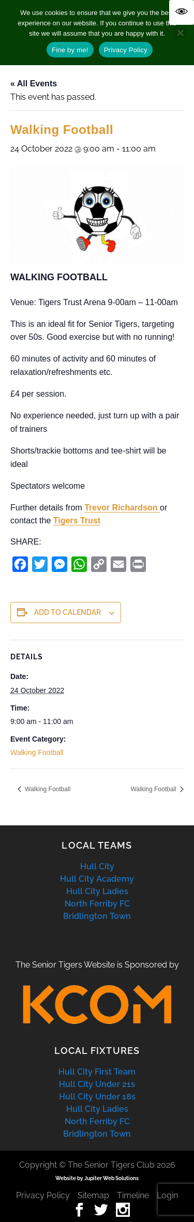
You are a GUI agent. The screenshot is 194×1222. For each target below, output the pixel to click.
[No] (180, 32)
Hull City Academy (97, 879)
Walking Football (37, 752)
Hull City (97, 866)
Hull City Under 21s (97, 1084)
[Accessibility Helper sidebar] (181, 12)
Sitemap (93, 1195)
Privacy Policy (43, 1195)
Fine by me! (70, 50)
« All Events (33, 83)
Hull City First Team (97, 1072)
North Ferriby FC (97, 904)
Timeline (133, 1195)
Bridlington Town (97, 916)
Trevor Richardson (122, 507)
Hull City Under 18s (97, 1097)
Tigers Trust (76, 520)
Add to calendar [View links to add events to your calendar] (67, 612)
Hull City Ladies (97, 891)
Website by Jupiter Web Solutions (97, 1178)
